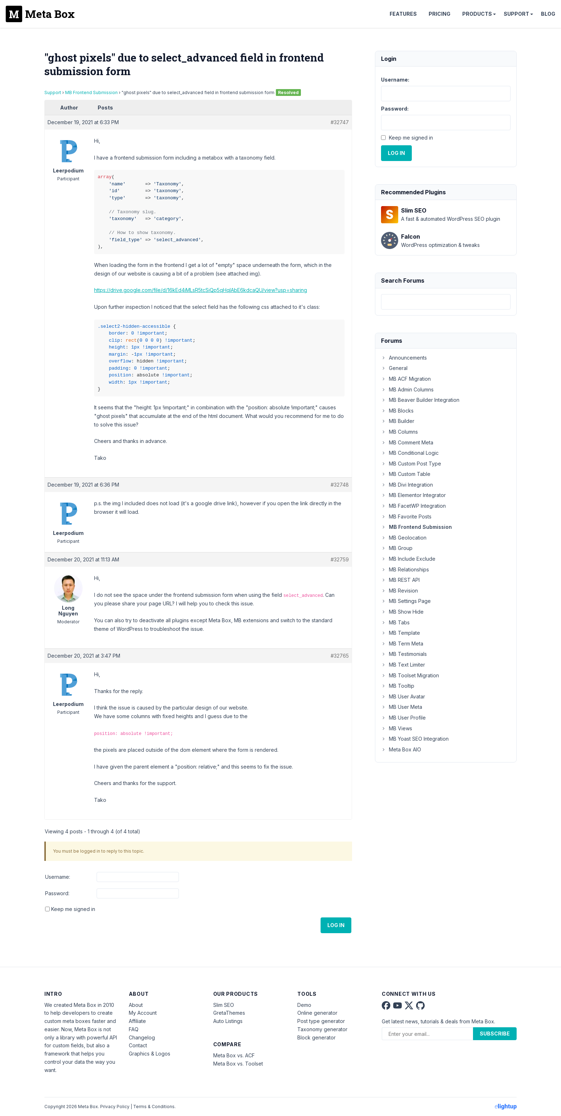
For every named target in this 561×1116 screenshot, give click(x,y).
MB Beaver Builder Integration (420, 400)
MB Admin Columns (407, 389)
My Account (143, 1013)
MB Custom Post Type (411, 463)
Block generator (316, 1037)
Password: (57, 893)
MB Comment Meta (407, 442)
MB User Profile (403, 718)
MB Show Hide (402, 612)
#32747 (340, 122)
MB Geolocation (403, 538)
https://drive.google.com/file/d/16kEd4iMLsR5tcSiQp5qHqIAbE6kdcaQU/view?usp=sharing (200, 290)
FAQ (133, 1029)
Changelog (142, 1037)
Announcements (404, 358)
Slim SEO (223, 1005)
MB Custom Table (405, 474)
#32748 (340, 485)
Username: (57, 877)
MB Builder (397, 421)
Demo (304, 1005)
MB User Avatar (403, 696)
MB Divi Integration (407, 485)
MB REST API (400, 580)
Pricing (439, 14)
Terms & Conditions (154, 1106)
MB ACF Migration (406, 379)
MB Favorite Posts (406, 516)
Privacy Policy (115, 1106)
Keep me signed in (73, 909)
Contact (138, 1045)
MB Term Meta (402, 643)
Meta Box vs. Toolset (238, 1064)
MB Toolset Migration (410, 675)
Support (516, 14)
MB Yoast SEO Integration (415, 739)
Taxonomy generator (322, 1029)
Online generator (317, 1013)
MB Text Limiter (403, 665)
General (394, 368)
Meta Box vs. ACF (234, 1055)
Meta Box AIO (401, 749)
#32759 (340, 559)
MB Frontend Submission (91, 92)
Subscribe (495, 1033)
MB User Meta (401, 707)
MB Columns (399, 432)
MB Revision (399, 591)
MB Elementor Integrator (413, 495)
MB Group (397, 548)
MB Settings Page (406, 601)
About (136, 1005)
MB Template (400, 633)
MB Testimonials (404, 654)
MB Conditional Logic (410, 453)
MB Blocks (397, 411)
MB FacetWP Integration (413, 506)
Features (403, 14)
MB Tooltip (397, 686)
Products (477, 14)
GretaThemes (229, 1013)
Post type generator (321, 1021)
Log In (336, 925)
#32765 (340, 656)
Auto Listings (228, 1021)
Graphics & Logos (149, 1054)
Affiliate (137, 1021)
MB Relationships (405, 569)
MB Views (396, 728)
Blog (548, 14)
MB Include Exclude (408, 559)
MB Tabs (395, 622)
